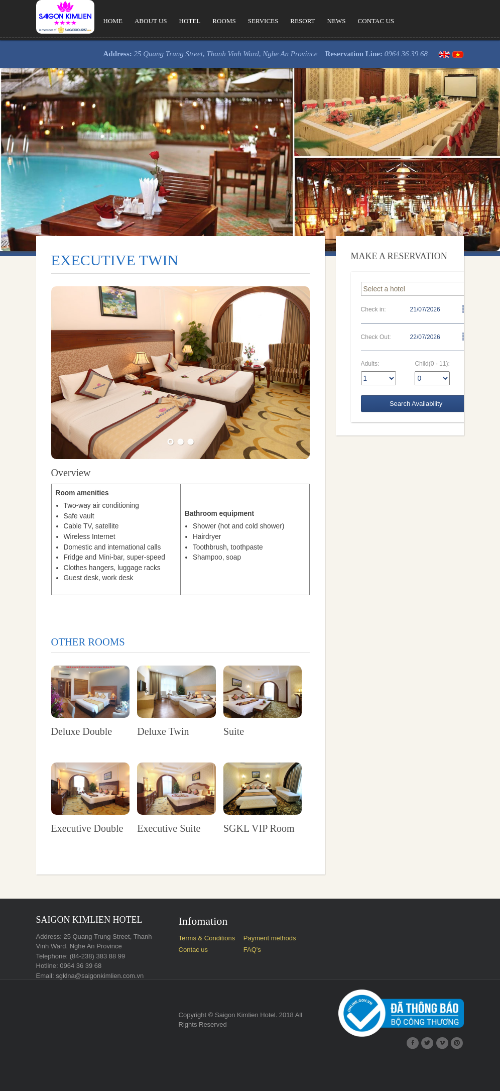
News (318, 21)
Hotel (171, 21)
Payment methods (268, 970)
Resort (284, 21)
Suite (231, 757)
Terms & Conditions (200, 970)
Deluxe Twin (152, 757)
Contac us (359, 21)
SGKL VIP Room (257, 860)
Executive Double (67, 860)
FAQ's (251, 982)
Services (244, 21)
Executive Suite (157, 860)
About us (131, 21)
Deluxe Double (61, 757)
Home (92, 21)
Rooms (205, 21)
